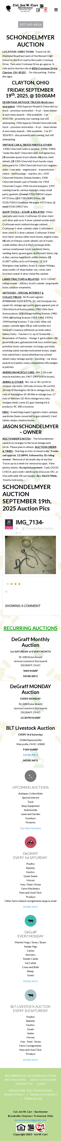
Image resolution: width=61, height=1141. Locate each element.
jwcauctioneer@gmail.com (30, 1119)
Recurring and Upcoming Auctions (30, 1075)
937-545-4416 (30, 24)
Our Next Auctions (30, 828)
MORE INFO (30, 906)
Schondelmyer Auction (39, 528)
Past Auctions (15, 1079)
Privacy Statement (43, 1094)
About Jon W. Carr (43, 1079)
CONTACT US (24, 1083)
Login (41, 1083)
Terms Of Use (33, 1098)
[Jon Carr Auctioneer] (26, 7)
